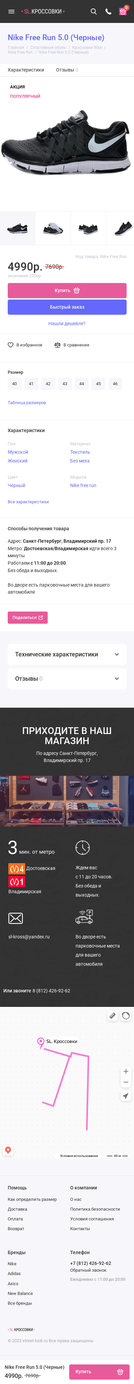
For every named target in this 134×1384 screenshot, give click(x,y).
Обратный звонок (88, 1270)
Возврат (16, 1228)
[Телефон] (108, 11)
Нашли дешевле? (67, 323)
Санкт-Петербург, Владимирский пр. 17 (67, 757)
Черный (16, 485)
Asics (13, 1283)
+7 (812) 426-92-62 (90, 1263)
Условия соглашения (92, 1218)
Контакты (80, 1228)
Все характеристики (28, 501)
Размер (15, 372)
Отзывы (67, 70)
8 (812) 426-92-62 (51, 990)
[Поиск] (94, 11)
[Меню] (11, 11)
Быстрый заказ (67, 307)
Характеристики (26, 70)
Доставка (17, 1209)
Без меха (80, 460)
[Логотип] (21, 1329)
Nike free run (83, 485)
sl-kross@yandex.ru (29, 936)
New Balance (20, 1293)
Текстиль (80, 452)
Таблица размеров (27, 402)
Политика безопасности (95, 1209)
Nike (12, 1263)
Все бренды (20, 1303)
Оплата (15, 1218)
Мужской (18, 452)
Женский (18, 460)
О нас (76, 1199)
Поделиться (27, 617)
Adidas (14, 1273)
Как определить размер (32, 1199)
